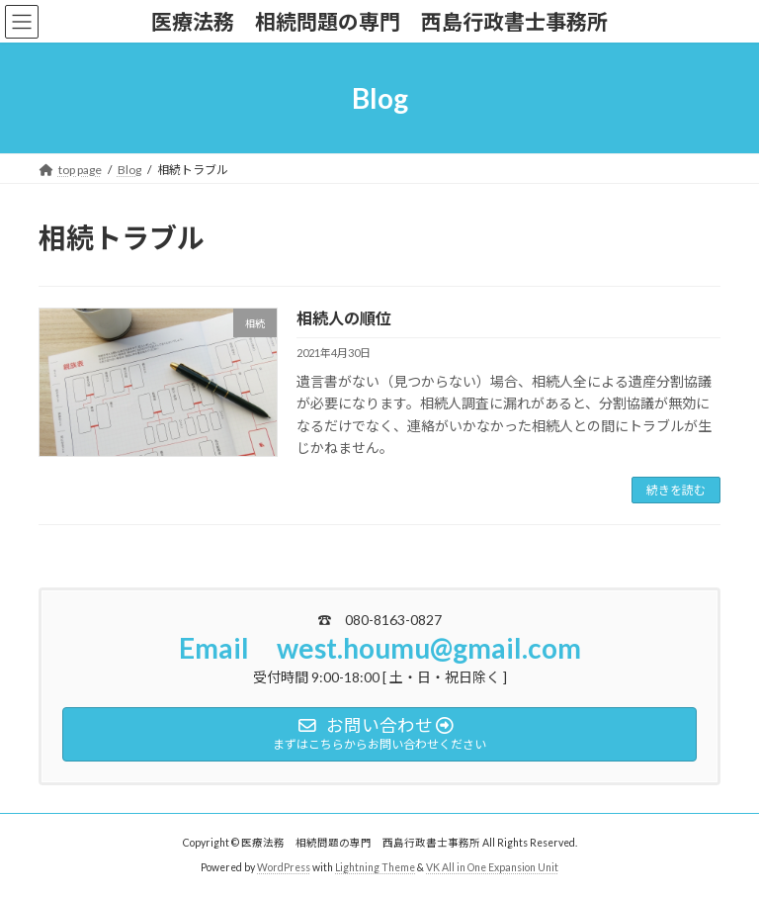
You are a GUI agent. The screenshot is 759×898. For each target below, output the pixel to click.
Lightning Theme (375, 867)
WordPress (283, 867)
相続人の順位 (343, 318)
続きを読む (676, 490)
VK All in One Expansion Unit (492, 867)
